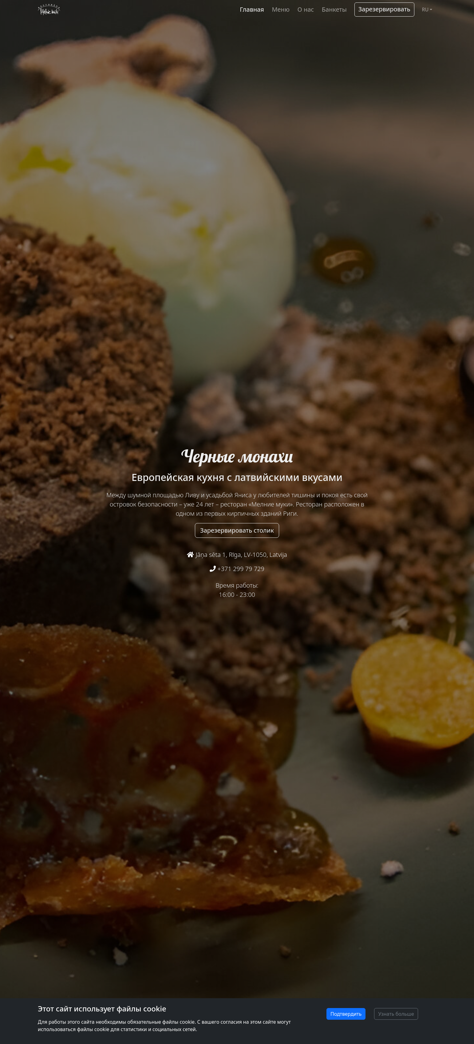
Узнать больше (396, 1014)
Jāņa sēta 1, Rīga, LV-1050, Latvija (237, 554)
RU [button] (425, 9)
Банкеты (334, 9)
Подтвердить (345, 1014)
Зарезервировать (384, 9)
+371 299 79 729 (237, 569)
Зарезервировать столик (237, 530)
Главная (252, 9)
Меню (280, 9)
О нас (305, 9)
